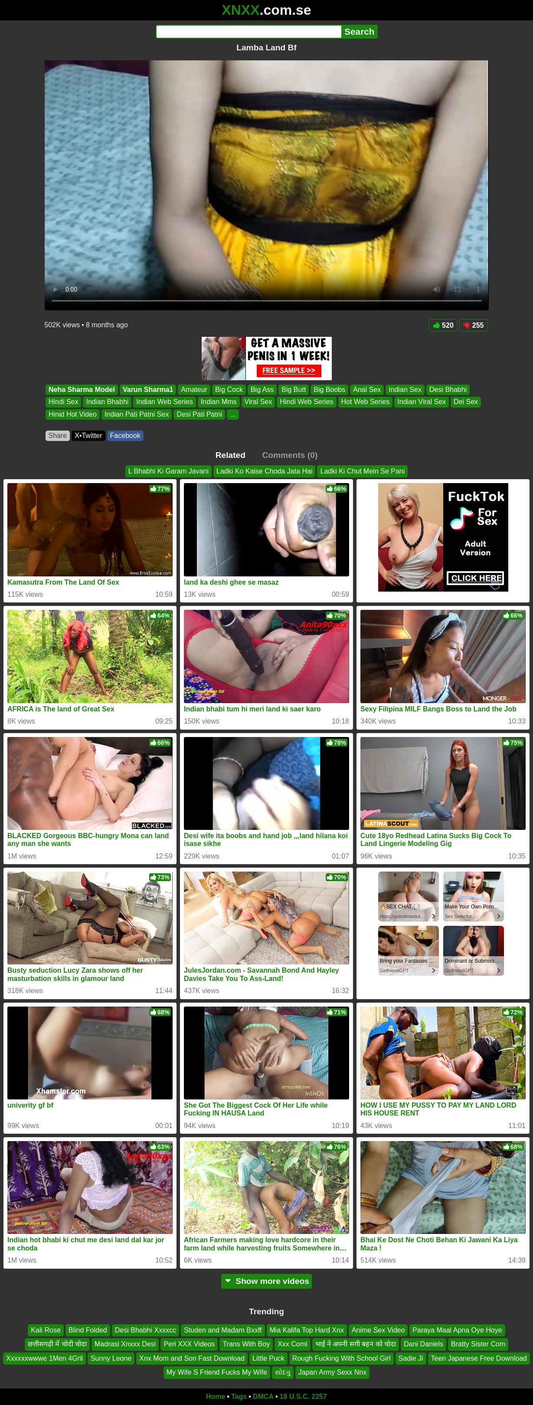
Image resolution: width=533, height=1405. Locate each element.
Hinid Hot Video (73, 414)
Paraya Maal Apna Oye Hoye (457, 1330)
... (232, 414)
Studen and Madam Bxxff (223, 1330)
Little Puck (268, 1358)
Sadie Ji (411, 1358)
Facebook (125, 435)
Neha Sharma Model (82, 389)
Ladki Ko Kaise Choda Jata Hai (264, 471)
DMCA (263, 1396)
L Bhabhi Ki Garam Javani (168, 471)
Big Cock (228, 389)
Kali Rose (45, 1330)
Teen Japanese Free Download (479, 1358)
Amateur (194, 389)
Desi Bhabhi (447, 389)
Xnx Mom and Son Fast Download (192, 1358)
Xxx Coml (292, 1344)
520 (443, 325)
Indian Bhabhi (107, 402)
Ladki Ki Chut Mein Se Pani (362, 471)
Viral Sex (258, 402)
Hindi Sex (63, 402)
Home (215, 1396)
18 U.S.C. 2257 (303, 1396)
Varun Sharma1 (147, 389)
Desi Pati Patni (199, 414)
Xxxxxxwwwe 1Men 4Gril (44, 1358)
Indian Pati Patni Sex (136, 414)
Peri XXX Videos (189, 1344)
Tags (239, 1396)
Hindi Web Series (306, 402)
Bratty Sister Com (478, 1344)
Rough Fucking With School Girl (341, 1358)
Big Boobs (329, 389)
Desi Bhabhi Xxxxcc (145, 1330)
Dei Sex (466, 402)
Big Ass (261, 389)
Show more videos (266, 1281)
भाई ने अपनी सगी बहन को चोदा (355, 1344)
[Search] (249, 32)
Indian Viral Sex (421, 402)
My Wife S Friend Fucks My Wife (217, 1372)
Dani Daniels (423, 1344)
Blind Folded (88, 1330)
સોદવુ (283, 1372)
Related (230, 455)
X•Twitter (88, 435)
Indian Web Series (164, 402)
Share (58, 435)
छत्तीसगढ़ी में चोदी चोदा (57, 1344)
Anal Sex (367, 389)
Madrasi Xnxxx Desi (125, 1344)
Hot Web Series (365, 402)
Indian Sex (405, 389)
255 (473, 325)
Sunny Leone (111, 1358)
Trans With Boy (246, 1344)
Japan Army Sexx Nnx (332, 1372)
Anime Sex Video (378, 1330)
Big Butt (293, 389)
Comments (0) (289, 455)
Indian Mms (218, 402)
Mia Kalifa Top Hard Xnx (307, 1330)
